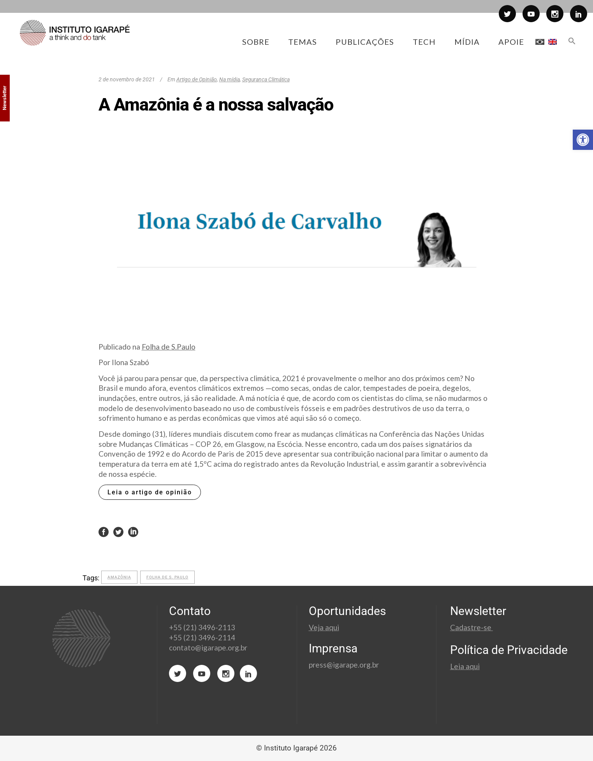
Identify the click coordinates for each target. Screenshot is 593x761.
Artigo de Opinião (196, 79)
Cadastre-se (471, 627)
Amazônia (119, 577)
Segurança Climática (266, 79)
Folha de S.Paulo (168, 346)
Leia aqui (465, 666)
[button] (583, 140)
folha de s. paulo (167, 577)
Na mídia (229, 79)
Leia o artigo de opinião (149, 492)
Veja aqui (324, 627)
